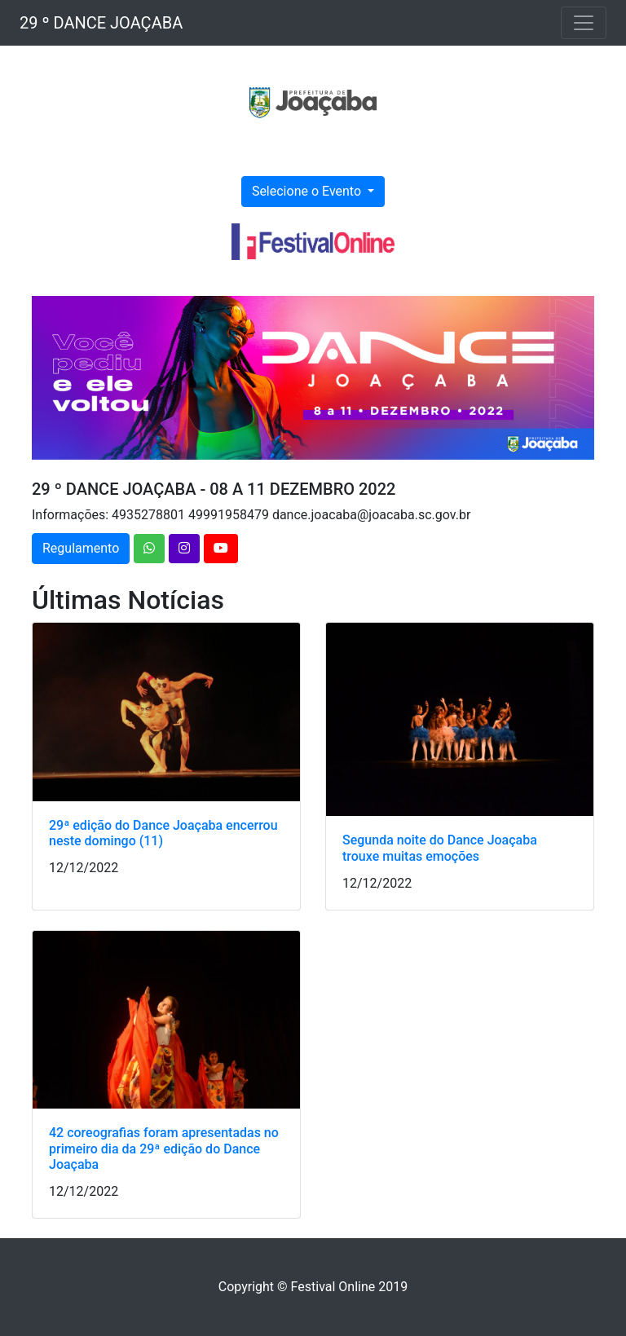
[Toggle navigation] (583, 23)
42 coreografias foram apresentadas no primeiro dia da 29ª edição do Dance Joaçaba (164, 1148)
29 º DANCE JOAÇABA (101, 23)
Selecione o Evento (308, 191)
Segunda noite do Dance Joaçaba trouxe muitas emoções (439, 847)
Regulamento (80, 548)
